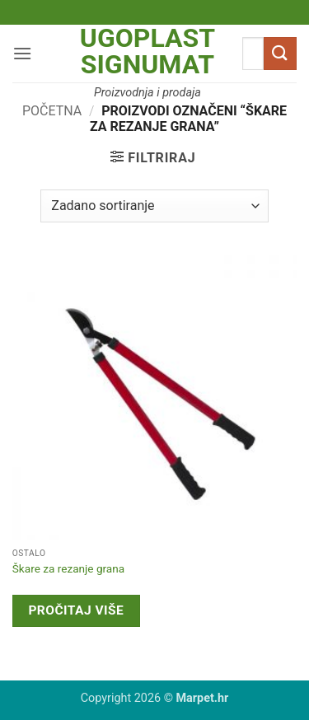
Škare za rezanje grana (68, 568)
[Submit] (280, 53)
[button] (22, 53)
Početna (52, 111)
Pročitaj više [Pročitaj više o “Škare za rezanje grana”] (76, 610)
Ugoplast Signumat (147, 51)
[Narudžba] (154, 205)
